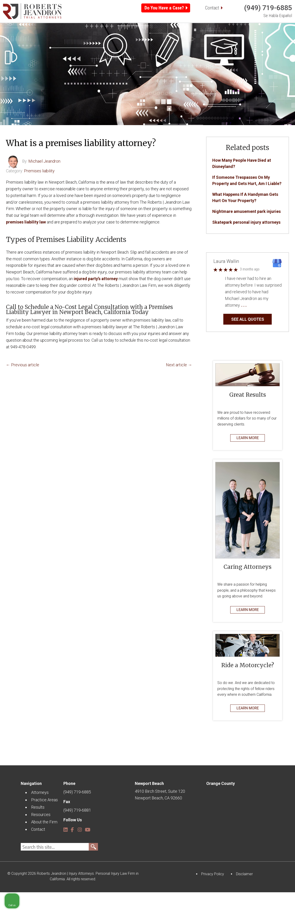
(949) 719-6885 (268, 8)
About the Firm (231, 39)
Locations (130, 39)
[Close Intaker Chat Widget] (279, 765)
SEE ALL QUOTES (247, 340)
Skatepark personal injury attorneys (246, 243)
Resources (192, 39)
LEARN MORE (247, 458)
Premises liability (39, 191)
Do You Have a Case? (164, 8)
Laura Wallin (226, 282)
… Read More (259, 325)
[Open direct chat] (270, 765)
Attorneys (55, 39)
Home (30, 39)
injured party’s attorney (96, 299)
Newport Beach (149, 804)
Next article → (179, 385)
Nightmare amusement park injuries (246, 232)
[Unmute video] (213, 765)
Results (160, 39)
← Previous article (22, 385)
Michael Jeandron (44, 181)
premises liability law (26, 242)
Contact (212, 8)
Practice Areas (93, 39)
